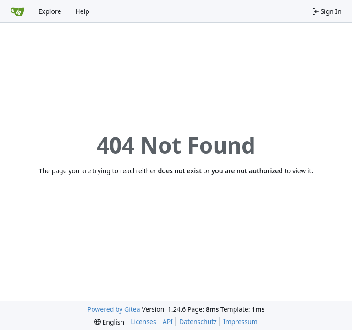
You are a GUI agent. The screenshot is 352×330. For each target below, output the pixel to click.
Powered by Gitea (114, 309)
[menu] (109, 322)
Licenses (143, 321)
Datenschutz (198, 321)
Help (82, 11)
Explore (49, 11)
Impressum (240, 321)
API (168, 321)
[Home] (17, 11)
